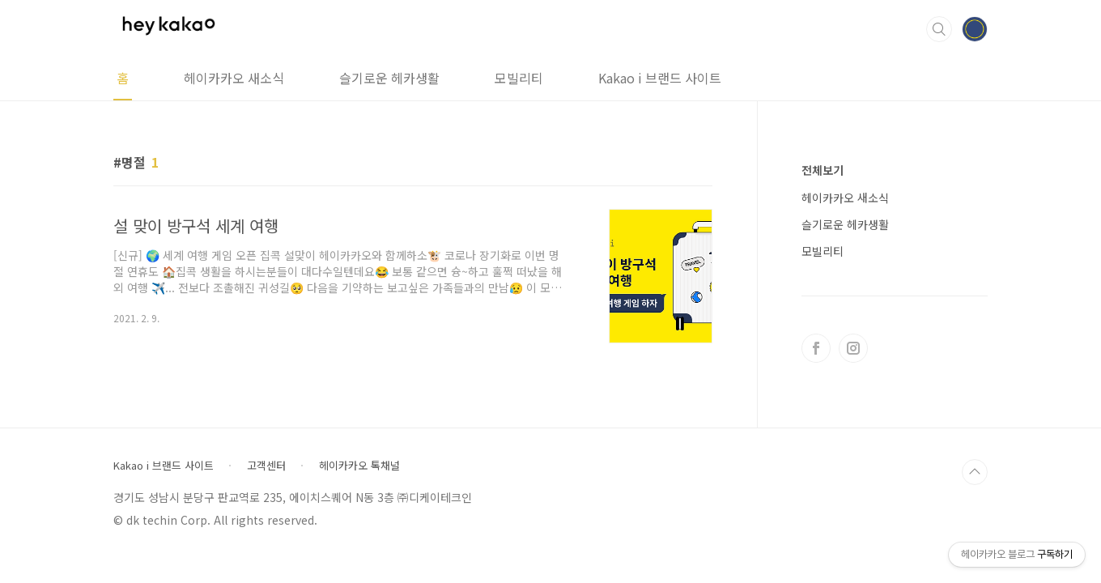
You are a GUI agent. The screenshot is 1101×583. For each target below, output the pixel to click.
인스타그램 (853, 348)
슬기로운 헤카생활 (389, 77)
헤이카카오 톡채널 (359, 465)
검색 (939, 29)
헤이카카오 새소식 (234, 77)
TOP (975, 472)
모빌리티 (519, 77)
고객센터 (266, 465)
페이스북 (816, 348)
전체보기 (822, 170)
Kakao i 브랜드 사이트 (659, 77)
